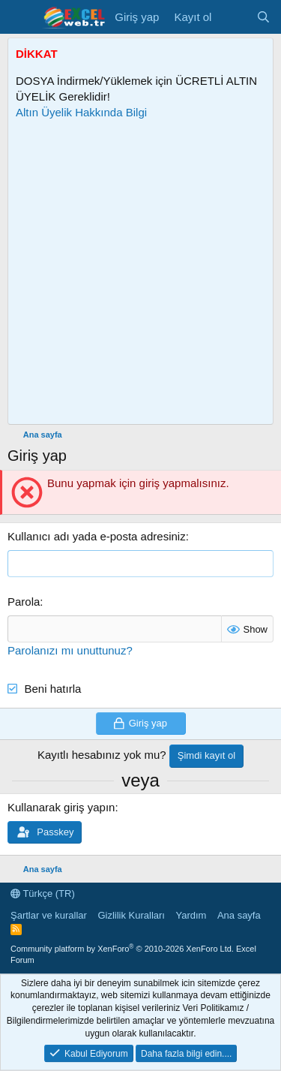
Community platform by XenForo (122, 948)
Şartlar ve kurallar (48, 915)
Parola (23, 601)
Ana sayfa (239, 915)
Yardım (190, 915)
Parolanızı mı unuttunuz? (70, 650)
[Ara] (263, 17)
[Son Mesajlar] (233, 17)
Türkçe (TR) (42, 893)
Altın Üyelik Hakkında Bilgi (81, 112)
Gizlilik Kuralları (131, 915)
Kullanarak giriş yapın (61, 807)
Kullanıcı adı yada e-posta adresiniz (96, 536)
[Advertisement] (140, 272)
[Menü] (20, 17)
